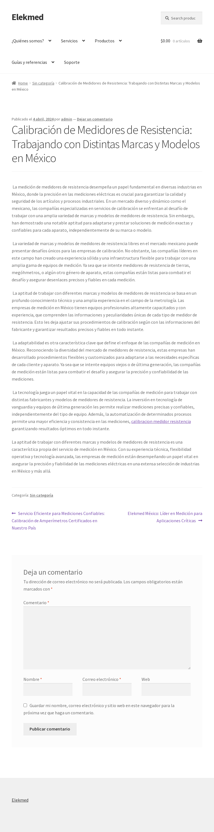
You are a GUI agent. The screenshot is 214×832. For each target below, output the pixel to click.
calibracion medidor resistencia (161, 421)
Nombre (32, 679)
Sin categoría (43, 83)
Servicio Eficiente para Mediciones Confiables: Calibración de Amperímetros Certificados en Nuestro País (58, 520)
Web (146, 679)
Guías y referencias (29, 62)
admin (66, 119)
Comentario (36, 602)
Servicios (69, 40)
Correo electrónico (101, 679)
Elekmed (27, 17)
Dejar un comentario (95, 119)
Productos (105, 40)
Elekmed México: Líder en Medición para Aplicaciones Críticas (164, 516)
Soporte (72, 62)
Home (23, 83)
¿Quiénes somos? (28, 40)
